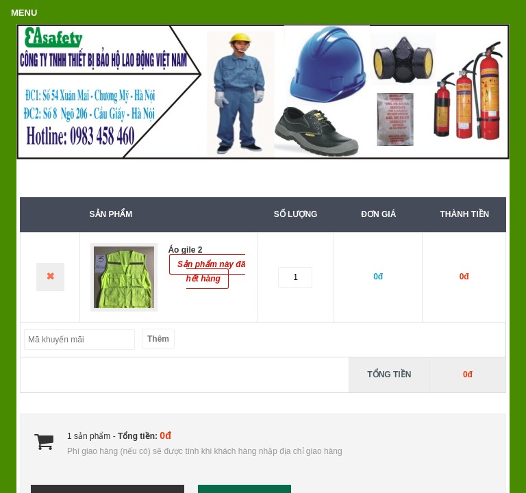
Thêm (158, 339)
